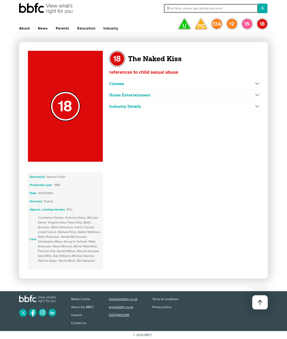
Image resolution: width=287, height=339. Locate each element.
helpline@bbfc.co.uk (123, 299)
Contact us (78, 323)
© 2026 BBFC (142, 335)
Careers (76, 315)
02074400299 (119, 315)
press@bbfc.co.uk (121, 307)
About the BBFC (82, 307)
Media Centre (80, 299)
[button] (181, 8)
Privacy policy (161, 307)
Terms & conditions (165, 299)
